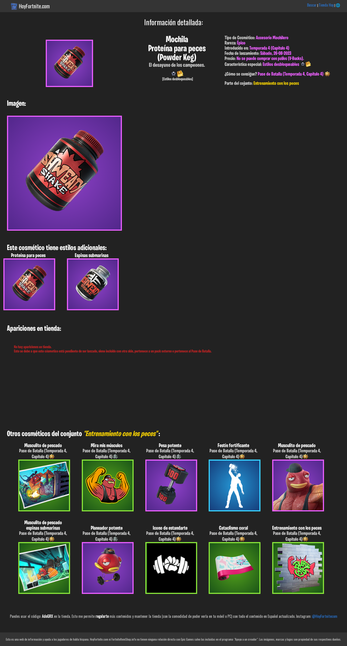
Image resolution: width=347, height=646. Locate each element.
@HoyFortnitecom (324, 616)
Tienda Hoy (326, 5)
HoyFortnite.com (34, 6)
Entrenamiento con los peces (276, 83)
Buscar (312, 5)
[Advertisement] (135, 391)
